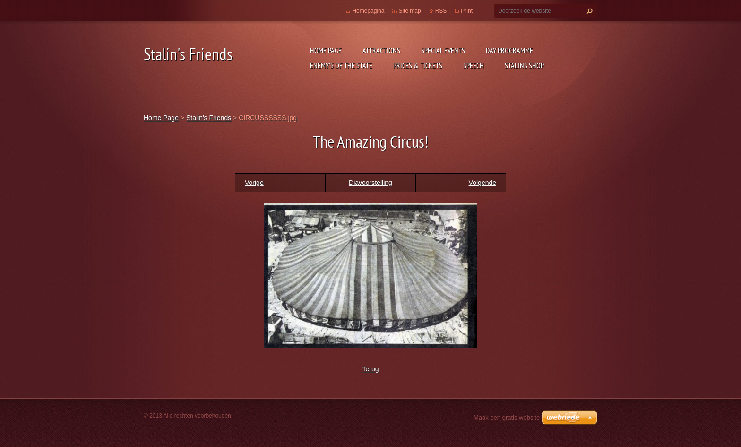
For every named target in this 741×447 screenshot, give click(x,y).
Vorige (254, 182)
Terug (370, 369)
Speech (473, 65)
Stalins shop (524, 65)
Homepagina (368, 11)
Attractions (381, 50)
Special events (443, 50)
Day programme (509, 50)
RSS (441, 11)
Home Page (326, 50)
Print (467, 11)
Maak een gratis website (507, 417)
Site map (409, 11)
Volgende (482, 182)
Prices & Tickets (417, 65)
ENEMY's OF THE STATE (341, 65)
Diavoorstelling (370, 182)
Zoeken (588, 11)
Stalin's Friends (208, 118)
